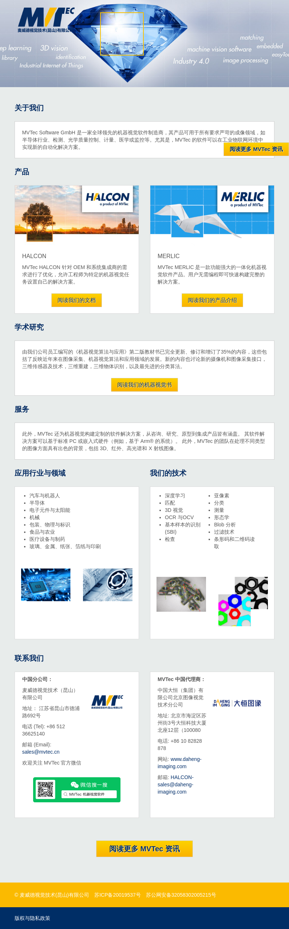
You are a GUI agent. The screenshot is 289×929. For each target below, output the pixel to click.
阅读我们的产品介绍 (212, 300)
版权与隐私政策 (32, 918)
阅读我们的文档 (77, 300)
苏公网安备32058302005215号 (181, 895)
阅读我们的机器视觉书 (144, 385)
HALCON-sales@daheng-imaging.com (176, 784)
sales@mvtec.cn (41, 752)
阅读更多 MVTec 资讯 (144, 849)
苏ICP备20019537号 (117, 895)
